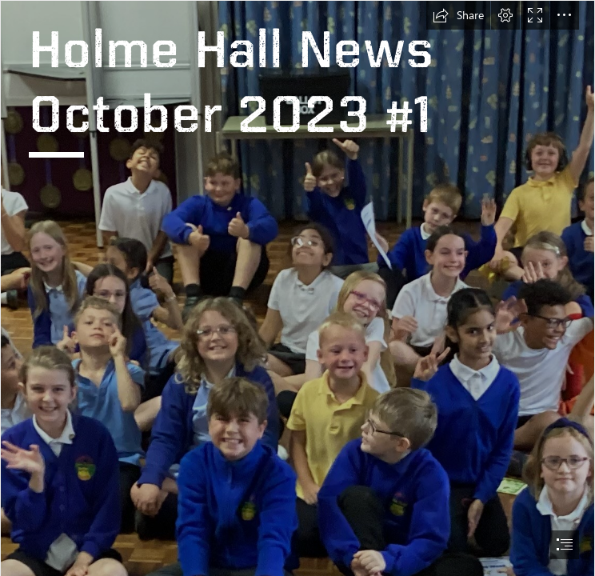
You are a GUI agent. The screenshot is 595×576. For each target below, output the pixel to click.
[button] (458, 15)
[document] (297, 288)
